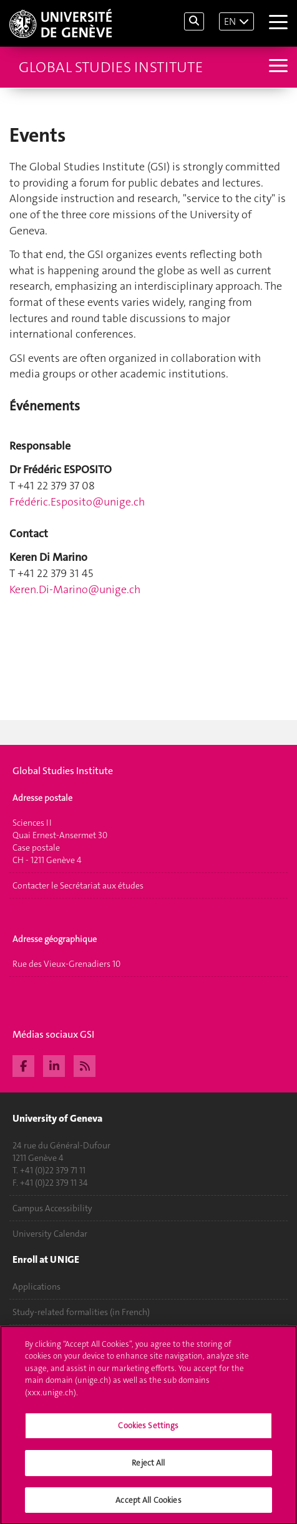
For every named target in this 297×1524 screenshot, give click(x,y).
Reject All (148, 1468)
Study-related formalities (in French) (81, 1312)
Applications (36, 1286)
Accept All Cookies (148, 1505)
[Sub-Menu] (277, 67)
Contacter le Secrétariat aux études (78, 885)
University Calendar (49, 1233)
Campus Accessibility (52, 1208)
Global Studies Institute (111, 67)
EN (230, 21)
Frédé (77, 501)
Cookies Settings (148, 1431)
